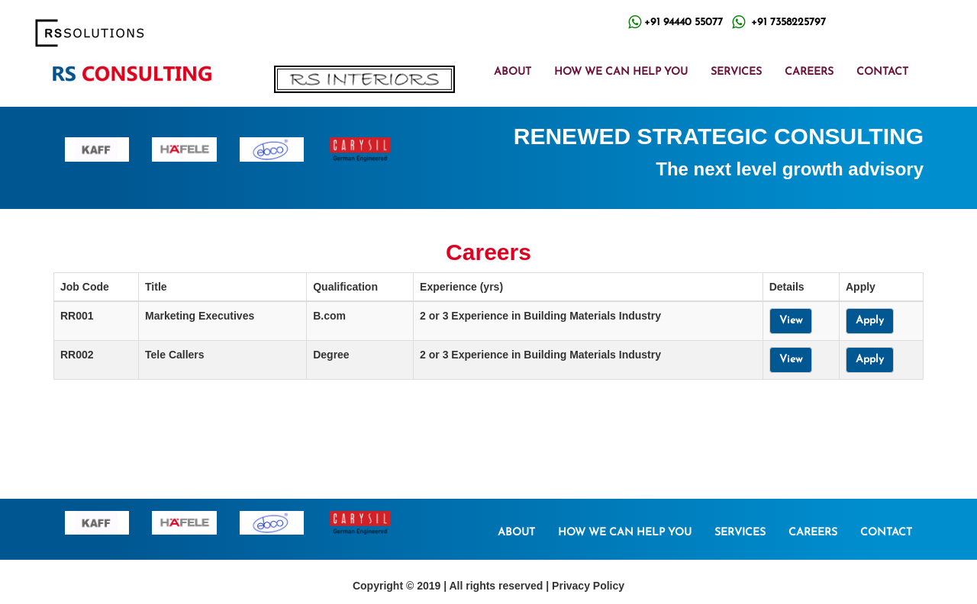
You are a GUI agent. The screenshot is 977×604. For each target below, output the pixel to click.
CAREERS (809, 72)
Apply (870, 320)
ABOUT (512, 72)
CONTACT (882, 72)
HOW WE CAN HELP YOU (621, 72)
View (790, 320)
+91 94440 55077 (683, 22)
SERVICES (736, 72)
